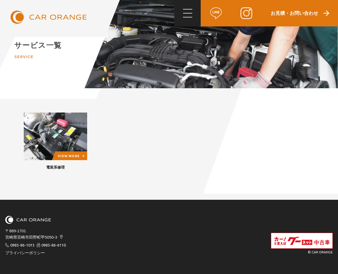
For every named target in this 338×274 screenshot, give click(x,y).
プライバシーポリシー (25, 252)
